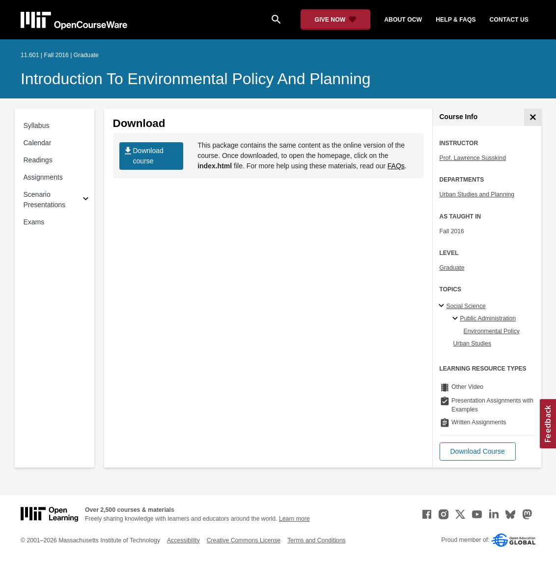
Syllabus (37, 125)
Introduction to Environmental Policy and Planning (195, 79)
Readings (38, 160)
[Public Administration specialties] (456, 319)
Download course (143, 156)
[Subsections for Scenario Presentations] (86, 200)
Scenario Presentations (45, 199)
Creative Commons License (243, 540)
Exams (34, 222)
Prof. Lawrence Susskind (473, 158)
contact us (509, 19)
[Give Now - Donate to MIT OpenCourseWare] (336, 19)
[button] (478, 451)
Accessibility (183, 540)
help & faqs (455, 19)
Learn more (294, 518)
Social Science (466, 306)
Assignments (43, 177)
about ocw (403, 19)
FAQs (396, 166)
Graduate (452, 267)
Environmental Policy (492, 331)
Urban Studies (472, 343)
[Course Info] (532, 117)
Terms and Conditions (316, 540)
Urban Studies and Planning (477, 194)
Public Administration (488, 318)
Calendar (38, 143)
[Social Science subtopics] (442, 306)
